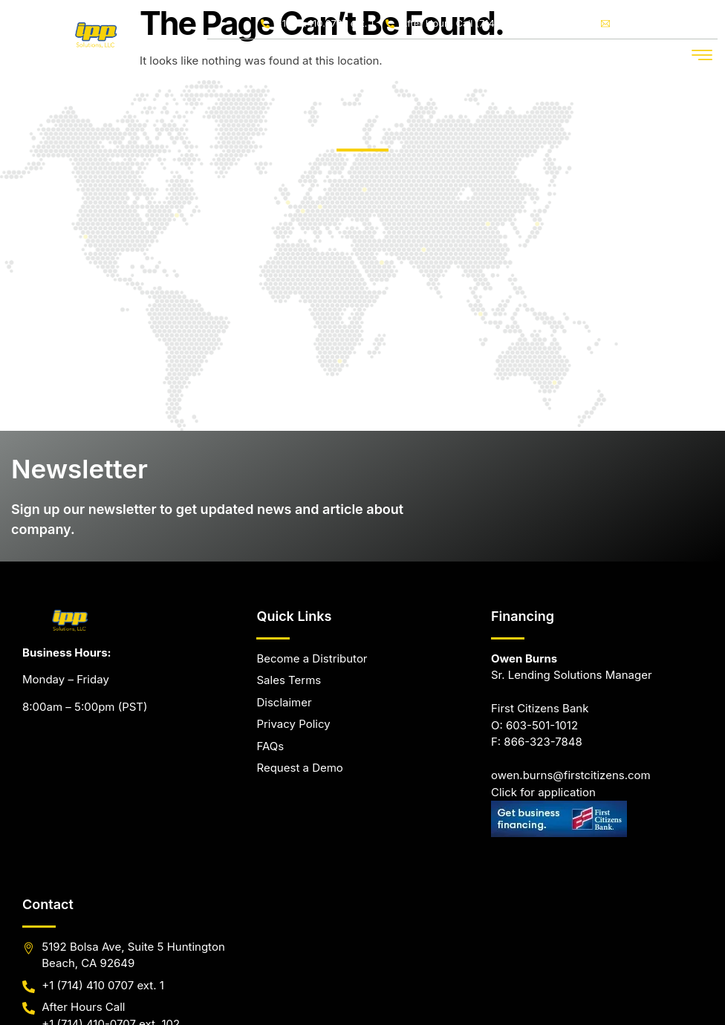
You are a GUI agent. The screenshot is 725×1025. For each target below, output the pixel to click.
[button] (702, 55)
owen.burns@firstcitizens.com (571, 665)
